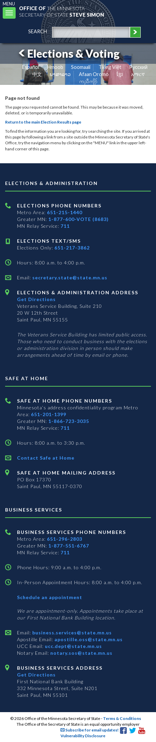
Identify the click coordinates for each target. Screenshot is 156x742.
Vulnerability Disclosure (82, 735)
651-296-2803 (64, 539)
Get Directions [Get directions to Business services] (36, 675)
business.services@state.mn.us (71, 632)
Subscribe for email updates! (89, 729)
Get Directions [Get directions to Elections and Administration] (36, 299)
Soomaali (80, 67)
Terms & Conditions (122, 718)
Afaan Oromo (94, 74)
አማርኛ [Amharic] (138, 74)
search (37, 31)
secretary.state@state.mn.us (69, 277)
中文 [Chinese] (37, 74)
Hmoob (55, 67)
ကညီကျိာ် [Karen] (88, 81)
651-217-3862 (72, 248)
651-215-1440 (64, 212)
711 (65, 226)
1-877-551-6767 (68, 546)
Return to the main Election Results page (43, 122)
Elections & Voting (68, 53)
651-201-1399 (48, 414)
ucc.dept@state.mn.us (73, 646)
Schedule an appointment (49, 597)
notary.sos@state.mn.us (80, 653)
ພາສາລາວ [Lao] (60, 74)
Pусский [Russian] (138, 67)
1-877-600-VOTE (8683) (78, 219)
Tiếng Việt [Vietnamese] (110, 67)
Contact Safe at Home (45, 458)
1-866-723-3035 (68, 421)
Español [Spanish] (30, 67)
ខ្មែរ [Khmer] (120, 74)
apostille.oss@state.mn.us (88, 639)
